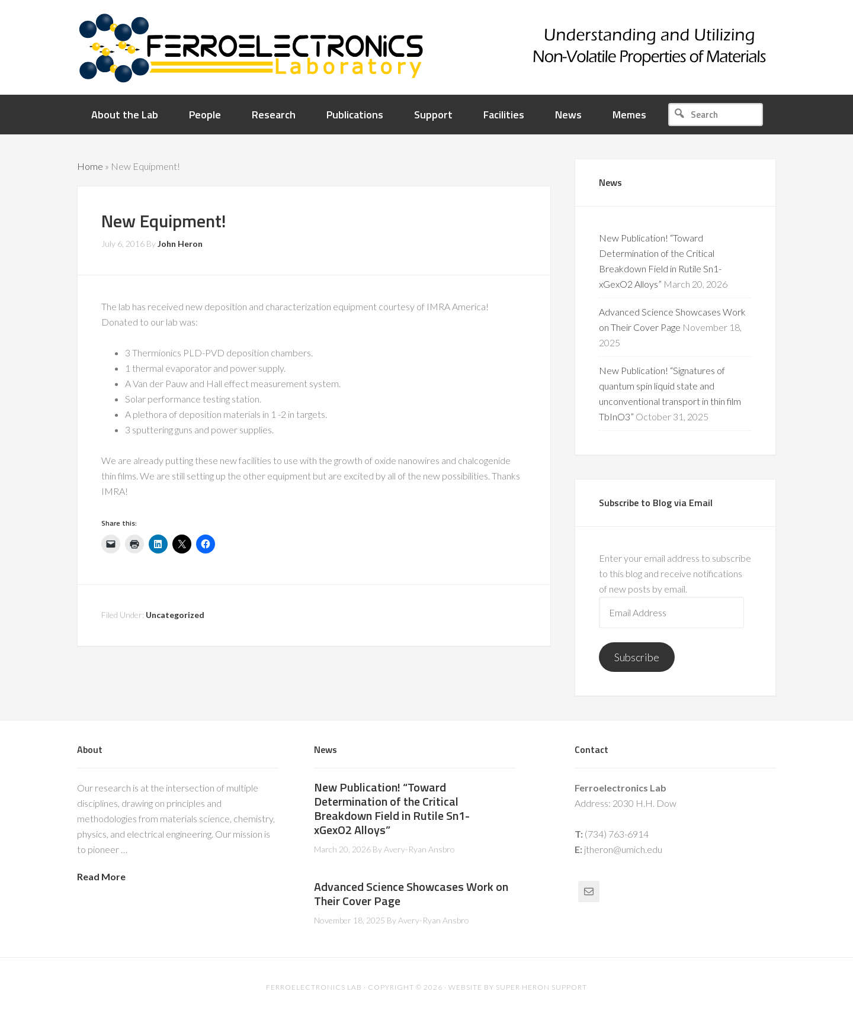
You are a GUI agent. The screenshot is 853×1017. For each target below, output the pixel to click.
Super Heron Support (541, 987)
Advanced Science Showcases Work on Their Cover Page (411, 893)
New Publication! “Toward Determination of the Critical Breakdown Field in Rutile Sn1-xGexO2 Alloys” (392, 808)
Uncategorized (175, 615)
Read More (101, 876)
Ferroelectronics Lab (462, 47)
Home (90, 166)
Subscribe (636, 657)
